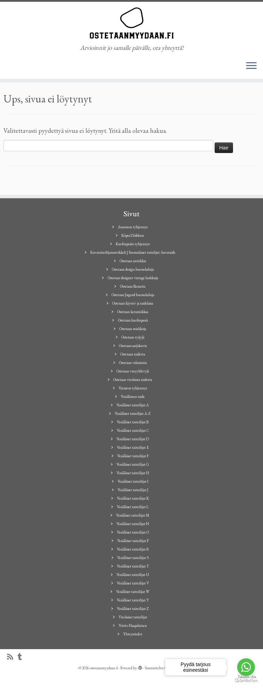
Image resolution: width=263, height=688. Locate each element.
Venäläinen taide (133, 396)
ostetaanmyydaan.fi (104, 667)
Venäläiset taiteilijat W (132, 591)
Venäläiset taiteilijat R (133, 549)
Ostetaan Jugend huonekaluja (133, 294)
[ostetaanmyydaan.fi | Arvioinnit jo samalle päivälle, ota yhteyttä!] (131, 23)
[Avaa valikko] (251, 66)
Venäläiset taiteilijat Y (133, 600)
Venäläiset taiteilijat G (132, 464)
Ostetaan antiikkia (133, 260)
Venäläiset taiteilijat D (132, 438)
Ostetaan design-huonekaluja (133, 269)
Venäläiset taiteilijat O (133, 532)
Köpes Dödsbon (132, 235)
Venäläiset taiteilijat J (133, 489)
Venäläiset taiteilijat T (133, 566)
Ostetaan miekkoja (132, 328)
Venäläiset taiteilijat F (133, 455)
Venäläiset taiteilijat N (132, 523)
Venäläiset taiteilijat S (133, 557)
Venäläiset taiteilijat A (132, 404)
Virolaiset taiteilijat (133, 617)
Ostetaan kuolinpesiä (133, 320)
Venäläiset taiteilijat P (133, 540)
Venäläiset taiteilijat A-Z (133, 413)
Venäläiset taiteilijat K (133, 498)
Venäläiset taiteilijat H (132, 472)
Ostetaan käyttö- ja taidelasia (132, 303)
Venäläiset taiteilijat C (133, 430)
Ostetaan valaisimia (133, 362)
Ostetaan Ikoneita (132, 286)
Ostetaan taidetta (132, 354)
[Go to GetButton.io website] (246, 680)
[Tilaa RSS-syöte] (12, 657)
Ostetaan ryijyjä (132, 337)
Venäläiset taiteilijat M (132, 515)
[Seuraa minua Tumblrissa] (22, 657)
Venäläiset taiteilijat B (133, 421)
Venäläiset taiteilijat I (133, 481)
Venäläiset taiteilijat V (133, 583)
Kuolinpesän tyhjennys (133, 243)
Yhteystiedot (132, 633)
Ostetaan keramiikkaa (132, 311)
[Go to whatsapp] (246, 667)
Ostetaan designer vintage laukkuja (133, 277)
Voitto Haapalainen (133, 625)
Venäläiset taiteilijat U (132, 574)
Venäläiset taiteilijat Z (133, 608)
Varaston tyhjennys (133, 388)
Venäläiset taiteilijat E (133, 447)
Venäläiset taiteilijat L (133, 506)
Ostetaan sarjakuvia (133, 345)
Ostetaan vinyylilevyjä (132, 371)
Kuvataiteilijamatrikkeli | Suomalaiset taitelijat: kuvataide (132, 252)
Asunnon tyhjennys (133, 226)
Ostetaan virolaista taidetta (132, 379)
